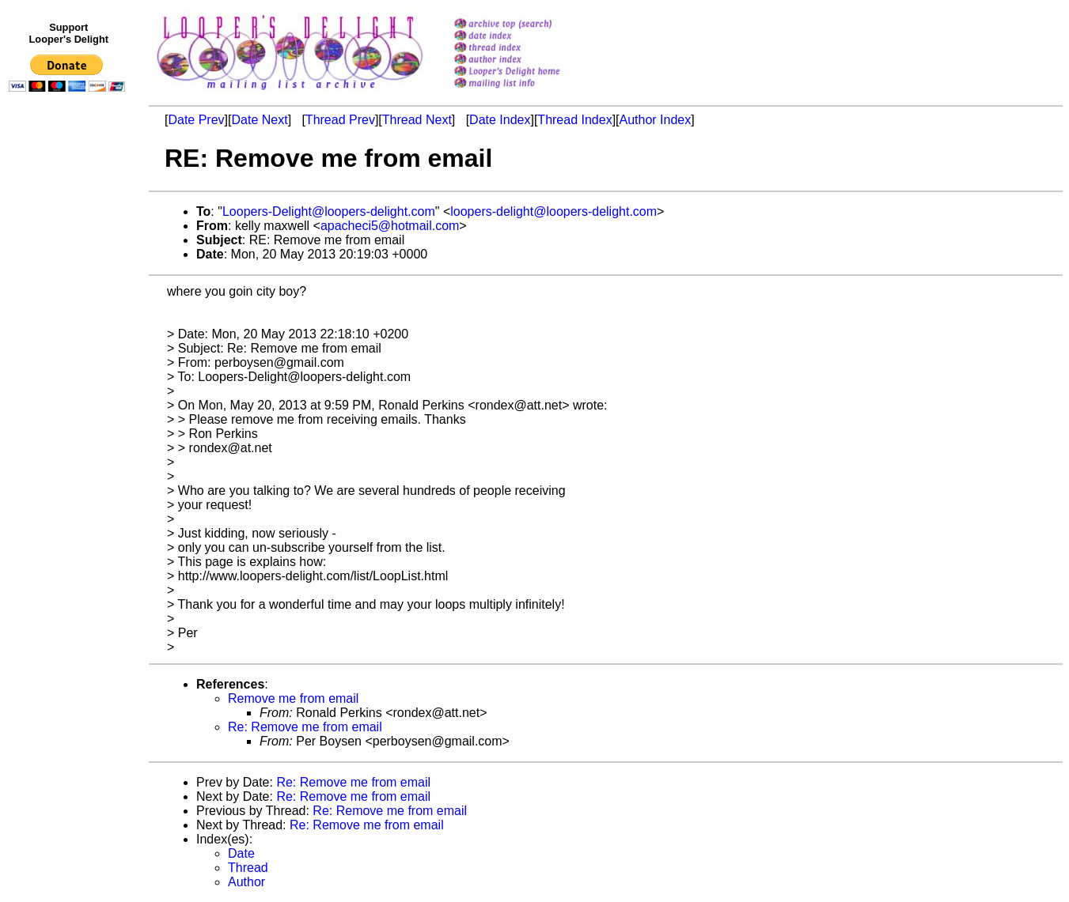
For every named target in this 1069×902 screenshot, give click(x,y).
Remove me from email (293, 698)
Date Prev (196, 119)
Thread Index (574, 119)
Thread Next (417, 119)
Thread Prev (340, 119)
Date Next (259, 119)
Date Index (499, 119)
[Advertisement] (69, 424)
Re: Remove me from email (305, 727)
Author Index (656, 119)
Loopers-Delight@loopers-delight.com (328, 211)
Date (241, 853)
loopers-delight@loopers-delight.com (553, 211)
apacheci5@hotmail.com (389, 225)
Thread (248, 867)
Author (246, 882)
